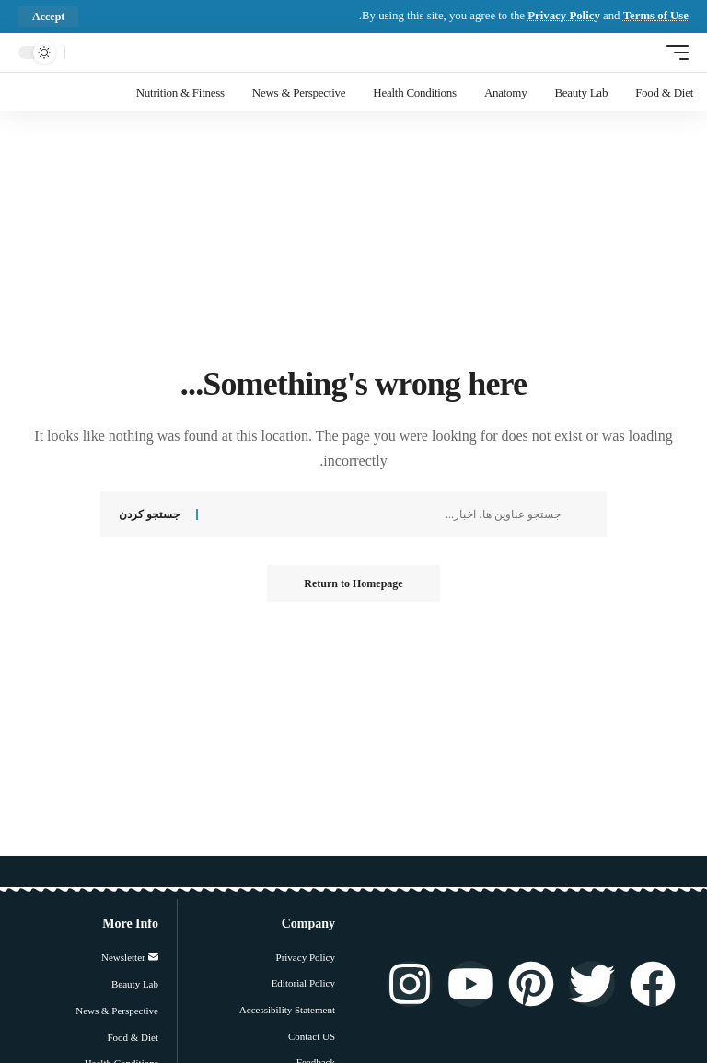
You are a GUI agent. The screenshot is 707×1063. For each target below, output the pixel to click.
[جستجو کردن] (84, 52)
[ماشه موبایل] (673, 52)
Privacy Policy (563, 15)
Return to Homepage (353, 583)
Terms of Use (656, 15)
